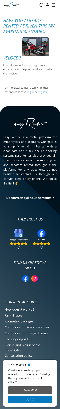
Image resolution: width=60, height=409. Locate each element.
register (42, 92)
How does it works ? (19, 309)
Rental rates (13, 315)
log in (30, 92)
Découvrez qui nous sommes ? (30, 198)
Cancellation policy (18, 355)
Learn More (30, 390)
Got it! (30, 399)
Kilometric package (19, 321)
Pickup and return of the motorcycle (22, 347)
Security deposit (16, 339)
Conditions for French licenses (27, 327)
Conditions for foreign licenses (27, 333)
